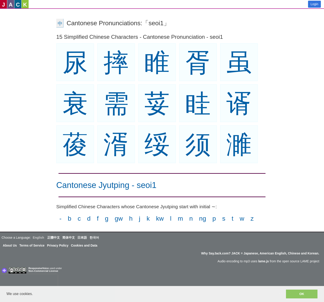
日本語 (82, 237)
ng (202, 218)
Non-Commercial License (43, 271)
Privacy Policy (57, 245)
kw (160, 218)
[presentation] (29, 281)
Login (314, 4)
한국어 (94, 237)
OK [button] (301, 294)
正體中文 (53, 237)
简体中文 (68, 237)
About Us (10, 245)
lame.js (263, 261)
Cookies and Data (84, 245)
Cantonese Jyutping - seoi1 (106, 185)
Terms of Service (32, 245)
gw (119, 218)
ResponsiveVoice (39, 268)
